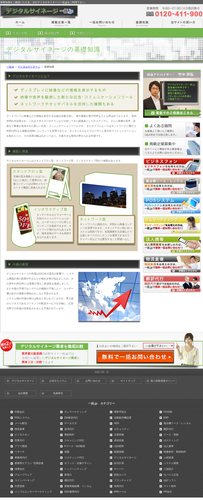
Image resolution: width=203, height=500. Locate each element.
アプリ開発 (21, 446)
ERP (166, 417)
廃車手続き (120, 411)
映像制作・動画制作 (175, 451)
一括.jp (10, 66)
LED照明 (119, 446)
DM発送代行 (71, 417)
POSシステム (22, 417)
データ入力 (70, 423)
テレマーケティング (75, 411)
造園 (66, 451)
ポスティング (171, 440)
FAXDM (168, 411)
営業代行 (20, 440)
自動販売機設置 (122, 417)
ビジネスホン (22, 434)
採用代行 (119, 486)
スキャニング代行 (74, 440)
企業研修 (119, 434)
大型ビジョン (85, 33)
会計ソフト (170, 480)
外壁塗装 (20, 486)
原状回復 (119, 440)
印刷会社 (20, 411)
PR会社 (168, 491)
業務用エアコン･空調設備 (29, 463)
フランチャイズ (122, 480)
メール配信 (21, 423)
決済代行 (69, 429)
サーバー (119, 469)
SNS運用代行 (71, 491)
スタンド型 (20, 33)
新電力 (68, 474)
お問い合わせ (92, 380)
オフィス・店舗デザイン (78, 463)
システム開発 (171, 463)
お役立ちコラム (58, 380)
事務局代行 (21, 457)
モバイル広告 (171, 474)
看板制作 (69, 434)
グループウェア (23, 474)
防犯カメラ (120, 474)
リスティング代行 (74, 457)
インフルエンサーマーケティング (33, 491)
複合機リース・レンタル (177, 423)
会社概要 (23, 393)
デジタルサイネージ (29, 66)
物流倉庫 (20, 429)
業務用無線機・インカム (78, 486)
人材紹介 (169, 469)
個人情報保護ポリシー (162, 380)
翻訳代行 (169, 429)
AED (116, 423)
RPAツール (120, 491)
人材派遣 (169, 457)
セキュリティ (121, 429)
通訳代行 (69, 480)
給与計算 (119, 463)
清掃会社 (20, 469)
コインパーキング (25, 480)
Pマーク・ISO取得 (74, 446)
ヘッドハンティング (75, 469)
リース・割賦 (171, 434)
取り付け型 (52, 33)
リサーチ (20, 451)
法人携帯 (169, 446)
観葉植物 (119, 451)
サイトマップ (127, 380)
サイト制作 (170, 486)
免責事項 (58, 393)
